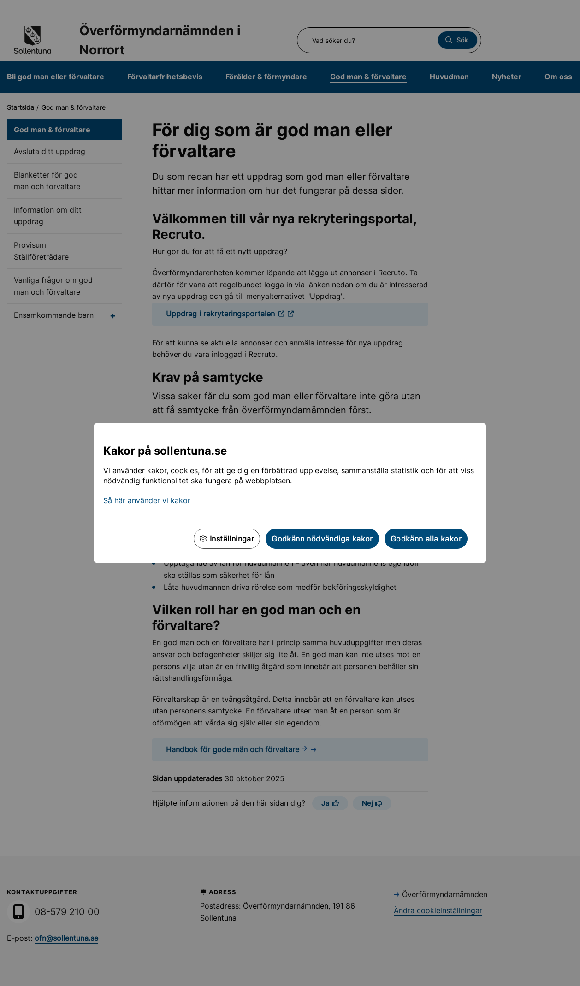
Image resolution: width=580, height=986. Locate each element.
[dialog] (290, 493)
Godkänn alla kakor (426, 538)
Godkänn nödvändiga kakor (322, 538)
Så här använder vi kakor (146, 500)
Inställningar (227, 538)
